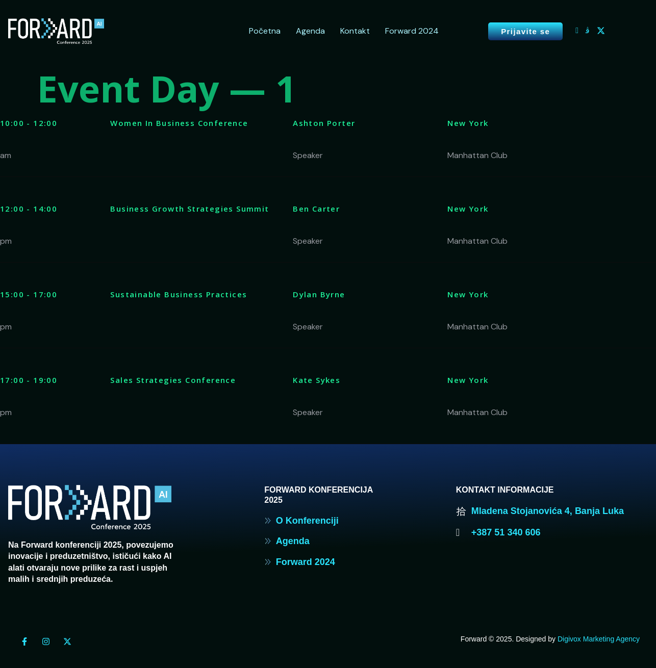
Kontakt (355, 30)
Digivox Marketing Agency (599, 639)
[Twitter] (601, 30)
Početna (265, 30)
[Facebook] (576, 30)
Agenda (310, 30)
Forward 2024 (412, 30)
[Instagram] (588, 30)
